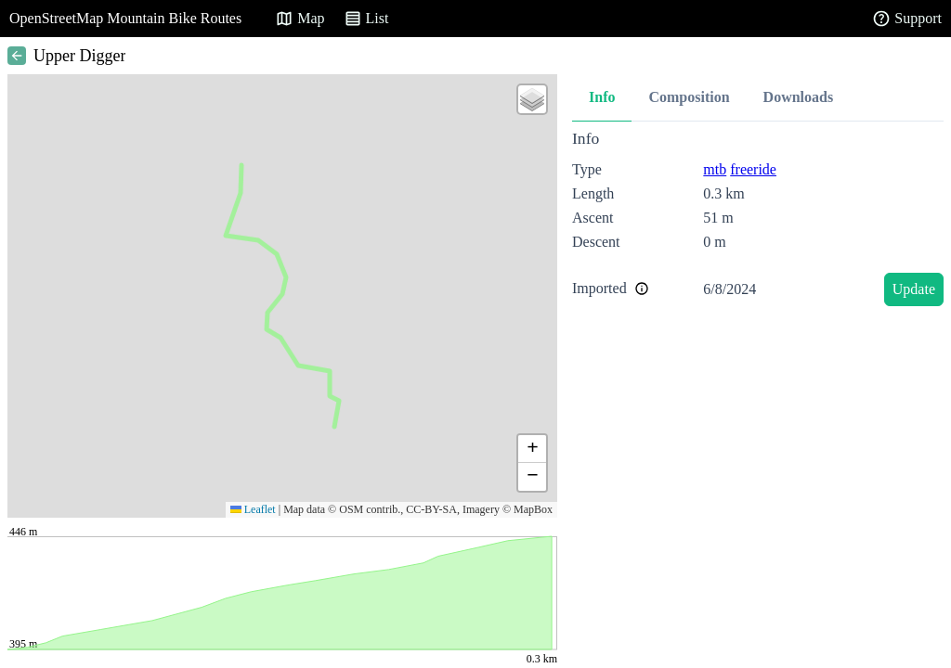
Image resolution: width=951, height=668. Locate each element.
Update (913, 289)
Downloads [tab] (798, 97)
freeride (753, 169)
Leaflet (253, 509)
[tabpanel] (758, 221)
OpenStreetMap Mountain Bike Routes (125, 18)
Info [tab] (602, 97)
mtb (714, 169)
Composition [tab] (688, 97)
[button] (532, 99)
